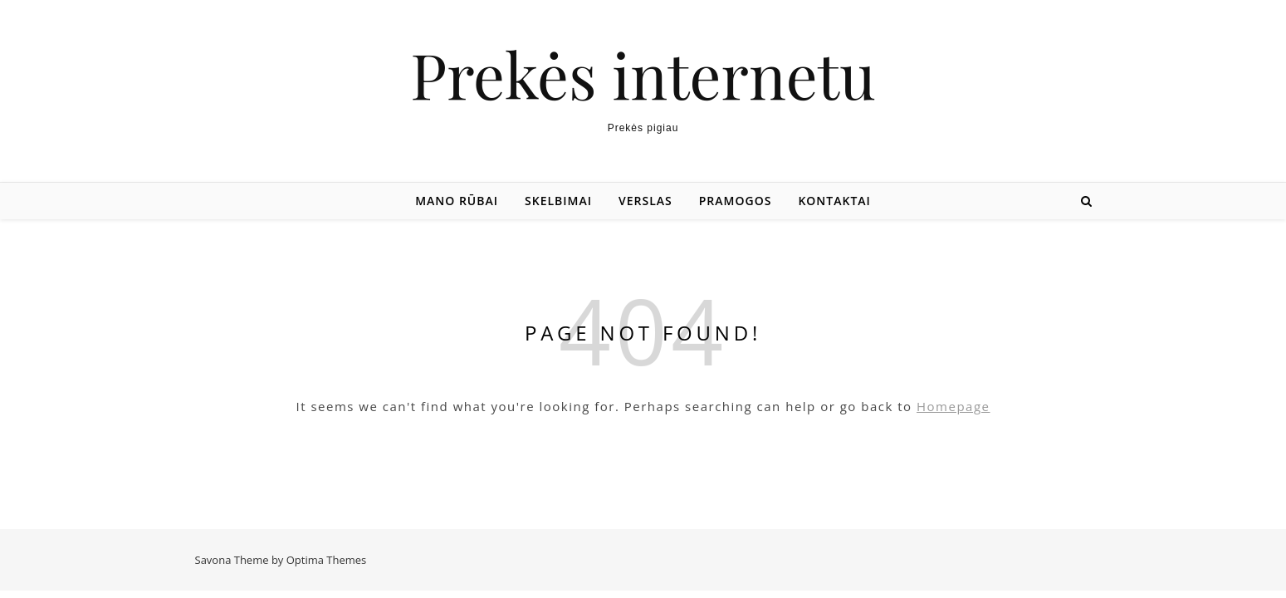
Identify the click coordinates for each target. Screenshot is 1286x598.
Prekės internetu (642, 74)
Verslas (645, 200)
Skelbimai (558, 200)
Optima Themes (326, 559)
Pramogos (735, 200)
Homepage (953, 406)
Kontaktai (834, 200)
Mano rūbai (456, 200)
